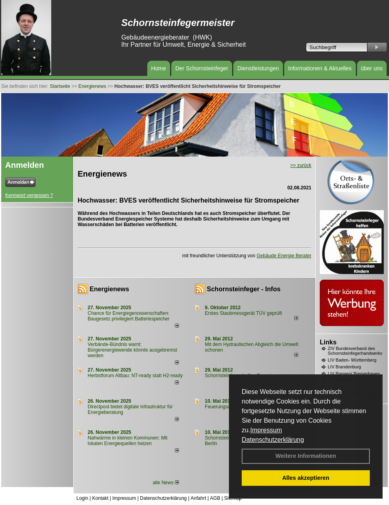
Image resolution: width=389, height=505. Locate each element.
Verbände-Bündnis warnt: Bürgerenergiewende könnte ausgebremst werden (132, 350)
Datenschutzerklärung (273, 439)
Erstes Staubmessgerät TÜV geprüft (243, 313)
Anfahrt (198, 498)
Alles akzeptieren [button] (305, 478)
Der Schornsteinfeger (201, 68)
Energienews (109, 289)
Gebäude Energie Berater (284, 255)
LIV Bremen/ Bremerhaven (354, 373)
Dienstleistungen (258, 68)
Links (328, 342)
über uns (372, 68)
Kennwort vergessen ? (29, 195)
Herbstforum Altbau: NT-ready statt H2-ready (135, 375)
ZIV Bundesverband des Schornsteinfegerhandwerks (355, 351)
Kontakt (100, 498)
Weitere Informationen (305, 456)
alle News (165, 482)
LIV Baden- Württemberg (352, 360)
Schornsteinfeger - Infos (244, 289)
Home (158, 68)
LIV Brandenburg (344, 366)
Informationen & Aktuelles (320, 68)
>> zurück (300, 165)
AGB (215, 498)
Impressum (266, 430)
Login (82, 498)
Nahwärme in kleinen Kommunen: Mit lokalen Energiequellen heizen (127, 440)
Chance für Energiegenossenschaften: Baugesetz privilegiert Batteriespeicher (129, 316)
